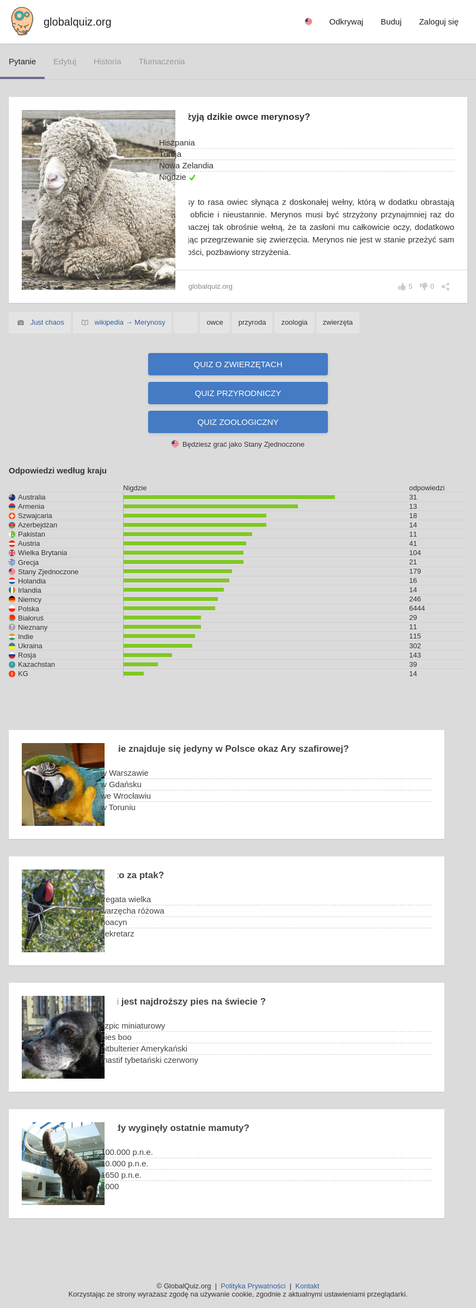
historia (107, 61)
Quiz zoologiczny (237, 434)
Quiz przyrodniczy (238, 405)
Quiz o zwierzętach (237, 376)
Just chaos (47, 335)
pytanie (22, 61)
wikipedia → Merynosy (129, 335)
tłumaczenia (162, 61)
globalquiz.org (78, 22)
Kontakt (307, 1286)
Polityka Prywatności (253, 1286)
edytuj (64, 61)
